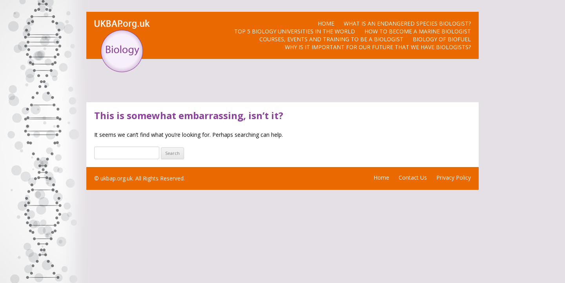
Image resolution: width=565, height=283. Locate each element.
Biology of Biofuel (442, 39)
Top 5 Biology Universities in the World (294, 31)
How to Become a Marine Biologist (418, 31)
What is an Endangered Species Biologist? (407, 23)
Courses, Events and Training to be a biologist (331, 39)
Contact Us (413, 177)
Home (326, 23)
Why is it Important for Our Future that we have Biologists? (378, 47)
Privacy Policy (453, 177)
